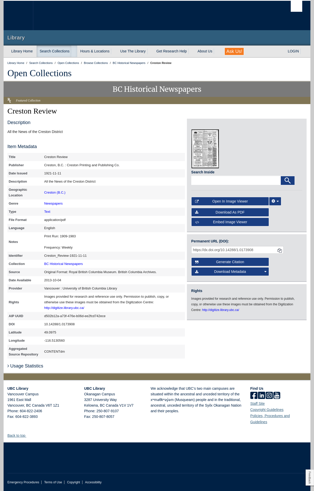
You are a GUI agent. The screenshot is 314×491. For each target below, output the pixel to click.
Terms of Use (53, 482)
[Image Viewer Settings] (275, 201)
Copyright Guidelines (267, 410)
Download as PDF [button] (220, 212)
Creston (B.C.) (54, 192)
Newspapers (53, 203)
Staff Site (257, 403)
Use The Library (132, 51)
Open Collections (39, 73)
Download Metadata (231, 272)
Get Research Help (171, 51)
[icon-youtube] (276, 395)
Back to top (18, 435)
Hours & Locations (94, 51)
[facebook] (253, 395)
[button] (28, 435)
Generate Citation (219, 262)
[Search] (288, 180)
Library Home (22, 51)
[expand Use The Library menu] (150, 51)
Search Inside (203, 172)
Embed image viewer (221, 222)
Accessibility (93, 482)
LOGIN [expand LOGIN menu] (293, 51)
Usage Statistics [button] (25, 366)
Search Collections (55, 51)
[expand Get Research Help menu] (191, 51)
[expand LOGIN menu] (303, 51)
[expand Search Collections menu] (74, 51)
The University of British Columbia (18, 15)
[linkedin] (261, 395)
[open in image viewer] (205, 126)
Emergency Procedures (23, 482)
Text (47, 212)
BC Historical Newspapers (63, 264)
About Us (205, 51)
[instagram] (269, 395)
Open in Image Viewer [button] (221, 201)
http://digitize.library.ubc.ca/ (64, 308)
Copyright (73, 482)
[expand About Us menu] (217, 51)
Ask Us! (234, 51)
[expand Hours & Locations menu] (114, 51)
